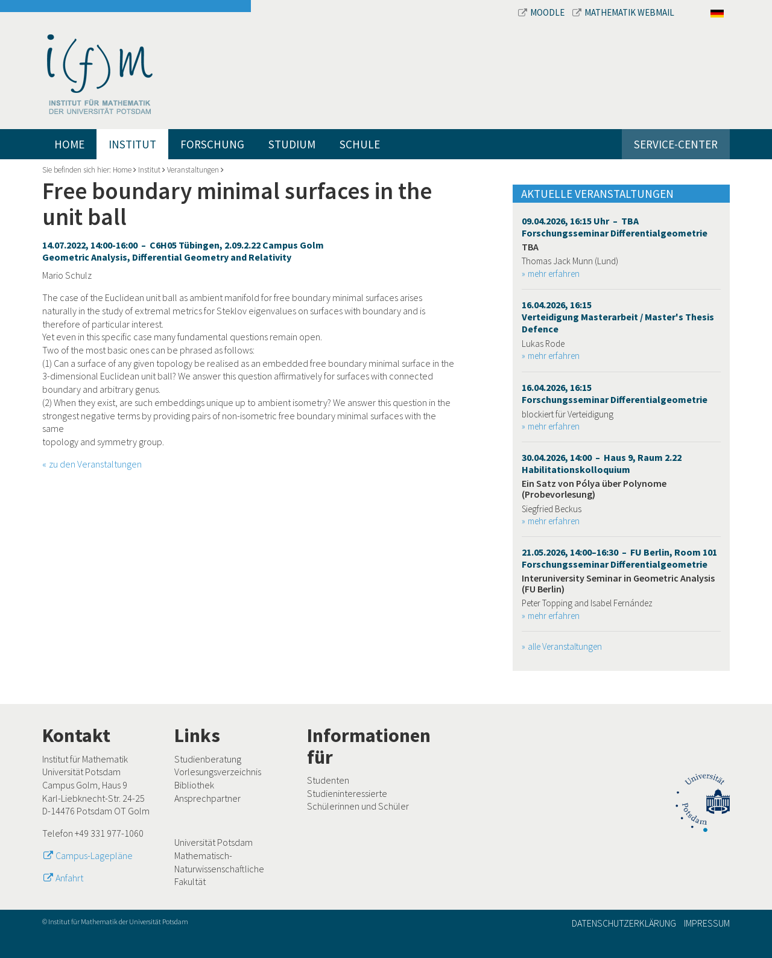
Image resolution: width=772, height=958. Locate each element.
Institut (132, 144)
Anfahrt (69, 878)
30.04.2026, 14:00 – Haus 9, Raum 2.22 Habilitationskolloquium (602, 463)
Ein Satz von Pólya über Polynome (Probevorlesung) (594, 488)
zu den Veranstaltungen (95, 464)
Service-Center (676, 144)
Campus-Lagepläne (94, 855)
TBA (530, 247)
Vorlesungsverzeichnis (217, 772)
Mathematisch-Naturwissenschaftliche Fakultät (219, 868)
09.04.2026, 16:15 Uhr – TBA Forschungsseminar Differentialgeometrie (614, 227)
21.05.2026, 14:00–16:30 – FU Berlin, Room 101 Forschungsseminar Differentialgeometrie (619, 558)
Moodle (542, 12)
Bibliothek (194, 785)
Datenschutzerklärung (624, 923)
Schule (360, 144)
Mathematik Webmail (623, 12)
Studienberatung (207, 759)
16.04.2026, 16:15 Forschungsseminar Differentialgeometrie (614, 393)
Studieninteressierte (347, 793)
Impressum (707, 923)
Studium (291, 144)
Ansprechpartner (207, 798)
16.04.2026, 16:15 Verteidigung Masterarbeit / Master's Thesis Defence (618, 317)
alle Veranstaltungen (565, 646)
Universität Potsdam (213, 842)
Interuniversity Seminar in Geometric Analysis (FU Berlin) (618, 583)
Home (69, 144)
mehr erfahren (554, 273)
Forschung (212, 144)
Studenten (328, 780)
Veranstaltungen (193, 170)
